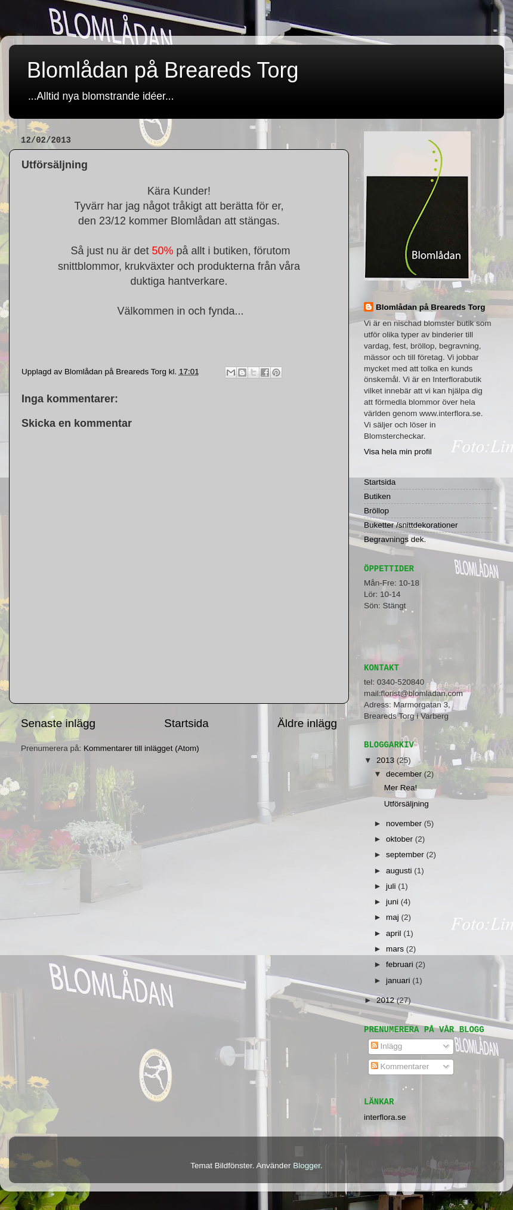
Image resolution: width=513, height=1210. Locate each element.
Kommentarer (400, 1066)
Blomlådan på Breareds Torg (163, 70)
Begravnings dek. (395, 539)
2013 (386, 760)
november (405, 823)
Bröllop (376, 510)
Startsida (186, 723)
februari (401, 964)
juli (392, 886)
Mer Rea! (401, 787)
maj (393, 917)
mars (396, 948)
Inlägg (387, 1046)
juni (393, 901)
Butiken (377, 496)
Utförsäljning (406, 803)
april (394, 933)
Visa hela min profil (398, 451)
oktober (400, 839)
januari (399, 980)
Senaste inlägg (58, 723)
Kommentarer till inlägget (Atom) (141, 748)
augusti (400, 870)
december (405, 773)
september (406, 854)
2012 (386, 1000)
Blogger (306, 1165)
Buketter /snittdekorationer (411, 525)
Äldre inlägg (307, 723)
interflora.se (385, 1117)
